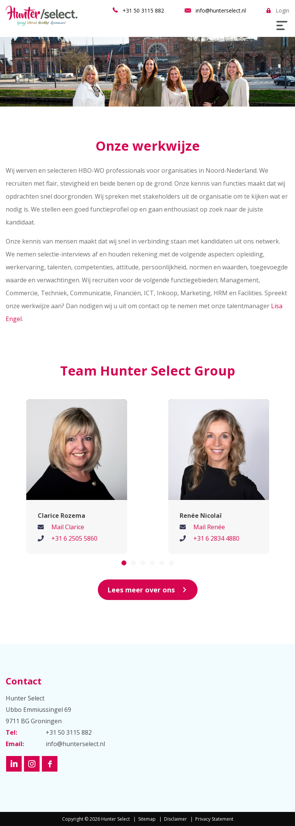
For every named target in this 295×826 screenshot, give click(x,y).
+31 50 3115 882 (143, 10)
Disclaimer (175, 819)
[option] (77, 476)
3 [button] (143, 563)
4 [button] (152, 563)
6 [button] (171, 563)
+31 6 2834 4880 (216, 538)
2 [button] (133, 563)
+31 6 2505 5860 (74, 538)
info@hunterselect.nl (221, 10)
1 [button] (124, 563)
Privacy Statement (214, 819)
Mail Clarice (67, 527)
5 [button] (162, 563)
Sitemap (147, 819)
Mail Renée (209, 527)
